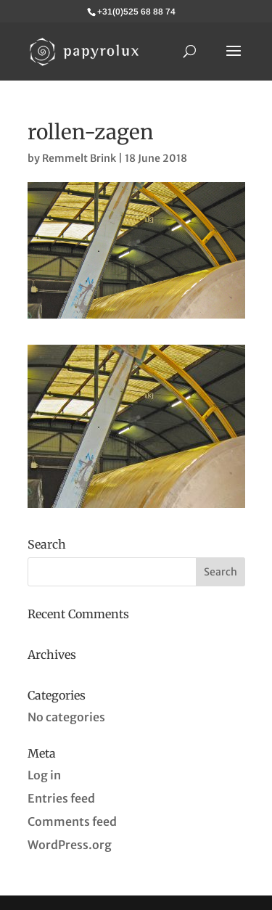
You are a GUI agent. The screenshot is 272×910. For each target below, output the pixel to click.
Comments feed (72, 821)
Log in (44, 775)
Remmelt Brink (79, 158)
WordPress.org (70, 844)
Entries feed (61, 798)
